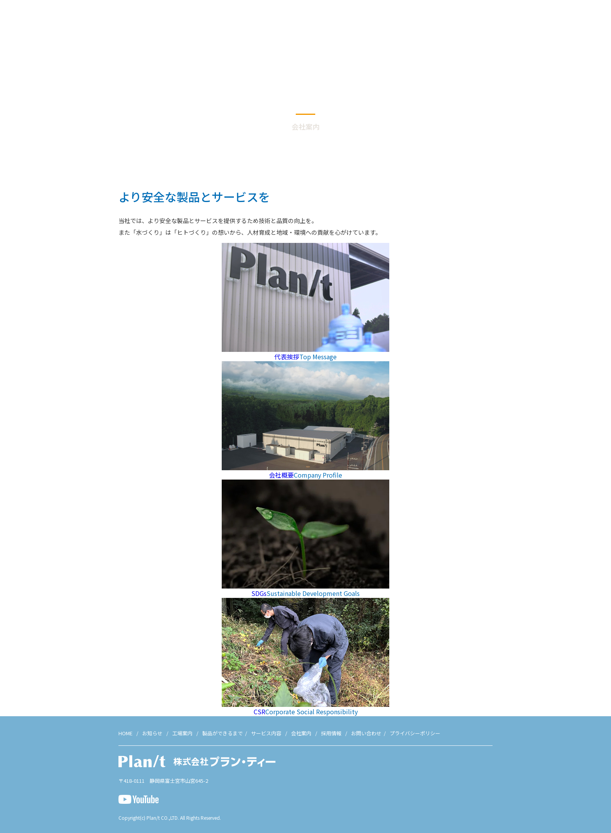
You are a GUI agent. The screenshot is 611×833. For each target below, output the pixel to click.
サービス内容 (480, 19)
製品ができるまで (434, 19)
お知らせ (363, 19)
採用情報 (547, 19)
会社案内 (516, 19)
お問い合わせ (583, 19)
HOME (125, 733)
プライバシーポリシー (415, 733)
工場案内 (393, 19)
